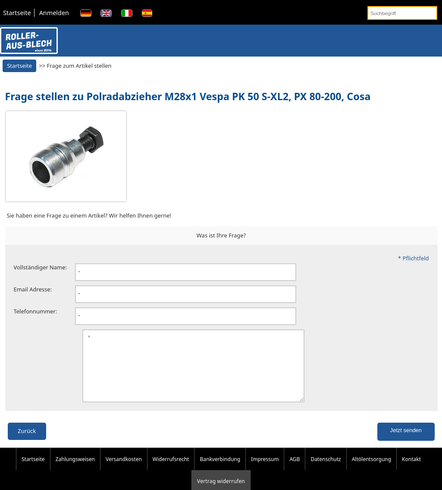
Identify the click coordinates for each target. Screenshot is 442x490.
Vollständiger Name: (40, 267)
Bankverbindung (220, 468)
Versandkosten (124, 468)
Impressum (265, 468)
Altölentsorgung (371, 468)
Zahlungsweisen (75, 468)
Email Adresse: (33, 289)
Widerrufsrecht (171, 468)
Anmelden (54, 13)
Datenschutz (325, 468)
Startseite (17, 13)
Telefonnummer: (35, 311)
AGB (294, 468)
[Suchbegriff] (402, 13)
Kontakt (411, 468)
